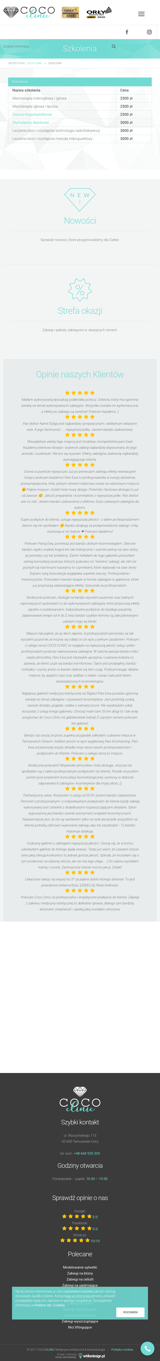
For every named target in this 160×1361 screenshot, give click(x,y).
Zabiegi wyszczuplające (80, 1321)
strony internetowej (65, 1357)
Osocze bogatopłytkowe (32, 114)
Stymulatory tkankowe (30, 122)
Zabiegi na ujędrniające (80, 1285)
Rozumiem (130, 1312)
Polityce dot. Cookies (50, 1305)
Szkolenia (20, 82)
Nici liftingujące (80, 1327)
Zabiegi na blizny (80, 1273)
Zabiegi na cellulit (80, 1279)
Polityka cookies (122, 1349)
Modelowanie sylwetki (80, 1267)
